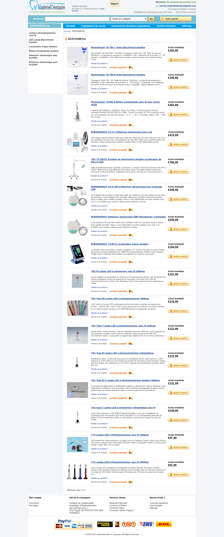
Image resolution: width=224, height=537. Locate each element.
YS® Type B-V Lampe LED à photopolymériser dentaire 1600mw (125, 380)
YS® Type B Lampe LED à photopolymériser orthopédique (122, 353)
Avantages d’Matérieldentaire (82, 505)
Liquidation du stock (93, 25)
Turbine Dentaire (166, 25)
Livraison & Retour (118, 505)
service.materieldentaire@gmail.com (178, 6)
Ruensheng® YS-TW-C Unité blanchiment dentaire (118, 47)
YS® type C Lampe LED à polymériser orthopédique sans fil (123, 407)
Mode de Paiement (118, 503)
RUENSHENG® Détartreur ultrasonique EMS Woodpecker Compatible (128, 216)
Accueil (70, 25)
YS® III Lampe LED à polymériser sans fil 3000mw (118, 271)
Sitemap (186, 25)
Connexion (34, 503)
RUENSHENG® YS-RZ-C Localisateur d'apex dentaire (119, 244)
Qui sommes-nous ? (78, 508)
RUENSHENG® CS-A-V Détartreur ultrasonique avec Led (121, 132)
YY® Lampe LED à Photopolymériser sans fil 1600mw (120, 435)
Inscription (34, 505)
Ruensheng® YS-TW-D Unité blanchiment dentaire (118, 74)
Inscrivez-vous (189, 2)
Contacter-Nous (117, 508)
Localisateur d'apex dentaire (43, 46)
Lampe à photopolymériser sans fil (42, 34)
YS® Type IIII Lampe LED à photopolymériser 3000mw (120, 298)
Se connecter (173, 2)
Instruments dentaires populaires (130, 25)
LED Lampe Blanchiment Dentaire (41, 41)
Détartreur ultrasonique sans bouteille (43, 63)
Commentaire (156, 505)
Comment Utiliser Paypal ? (122, 510)
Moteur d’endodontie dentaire (43, 51)
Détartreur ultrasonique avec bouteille (43, 56)
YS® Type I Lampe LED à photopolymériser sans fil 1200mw (123, 326)
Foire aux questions (159, 503)
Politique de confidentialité (81, 503)
